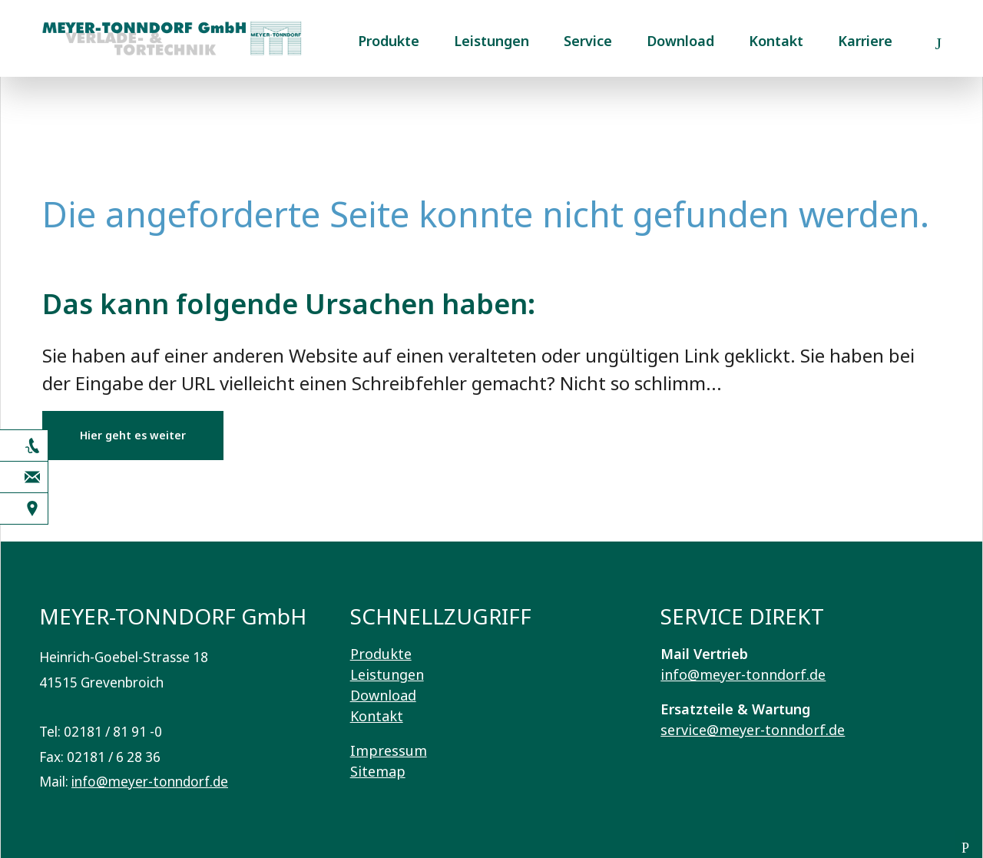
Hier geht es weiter (133, 435)
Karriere (865, 40)
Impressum (388, 750)
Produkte (388, 40)
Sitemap (377, 771)
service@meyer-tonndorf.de (752, 730)
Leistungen (491, 40)
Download (680, 40)
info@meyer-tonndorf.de (149, 781)
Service (588, 40)
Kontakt (776, 40)
